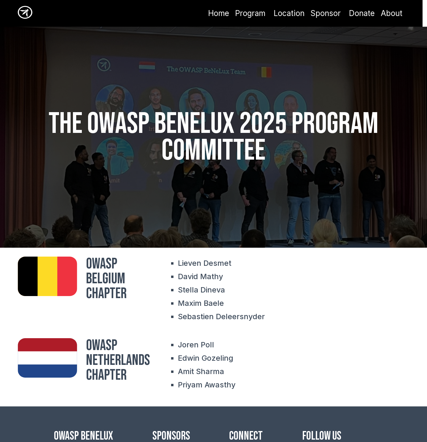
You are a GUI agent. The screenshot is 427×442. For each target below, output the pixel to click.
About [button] (391, 13)
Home (218, 13)
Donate (362, 13)
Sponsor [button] (325, 13)
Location (289, 13)
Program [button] (250, 13)
